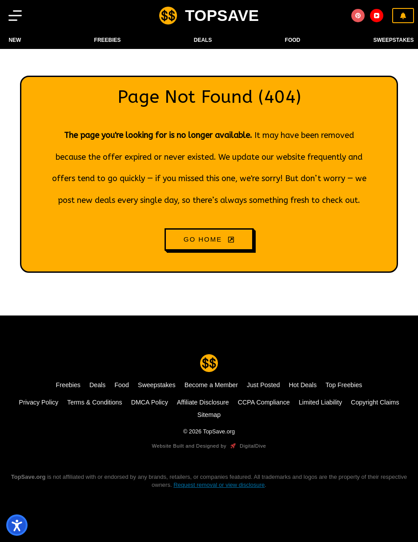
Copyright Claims (375, 402)
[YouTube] (376, 15)
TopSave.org (219, 431)
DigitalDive (247, 446)
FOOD (293, 40)
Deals (97, 384)
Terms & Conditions (94, 402)
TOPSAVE (222, 15)
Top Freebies (344, 384)
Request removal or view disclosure (219, 484)
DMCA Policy (149, 402)
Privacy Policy (38, 402)
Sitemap (209, 414)
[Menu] (15, 15)
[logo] (168, 15)
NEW (14, 40)
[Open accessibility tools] (17, 525)
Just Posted (263, 384)
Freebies (107, 40)
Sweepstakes (393, 40)
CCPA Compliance (264, 402)
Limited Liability (320, 402)
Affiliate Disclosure (203, 402)
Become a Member (211, 384)
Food (121, 384)
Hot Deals (303, 384)
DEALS (203, 40)
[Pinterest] (358, 15)
